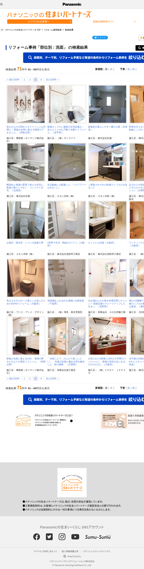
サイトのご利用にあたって (45, 551)
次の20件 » (52, 79)
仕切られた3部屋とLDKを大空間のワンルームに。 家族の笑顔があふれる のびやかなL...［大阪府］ (107, 361)
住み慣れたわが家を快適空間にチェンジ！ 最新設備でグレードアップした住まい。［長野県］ (107, 303)
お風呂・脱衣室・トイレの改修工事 (25, 242)
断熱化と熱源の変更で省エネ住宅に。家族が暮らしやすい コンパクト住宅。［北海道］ (26, 187)
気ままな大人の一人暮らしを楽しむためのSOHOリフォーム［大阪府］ (26, 302)
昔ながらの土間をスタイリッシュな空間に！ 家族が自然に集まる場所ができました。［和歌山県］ (26, 129)
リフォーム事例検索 (53, 29)
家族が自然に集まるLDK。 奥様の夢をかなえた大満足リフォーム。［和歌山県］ (26, 361)
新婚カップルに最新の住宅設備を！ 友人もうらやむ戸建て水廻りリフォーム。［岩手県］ (66, 129)
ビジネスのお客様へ (38, 21)
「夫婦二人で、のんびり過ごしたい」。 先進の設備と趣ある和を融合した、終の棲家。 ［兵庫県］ (66, 361)
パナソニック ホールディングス (96, 551)
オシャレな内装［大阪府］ (102, 242)
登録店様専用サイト (103, 21)
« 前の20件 (13, 79)
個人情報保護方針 (70, 551)
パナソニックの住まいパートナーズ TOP (23, 29)
